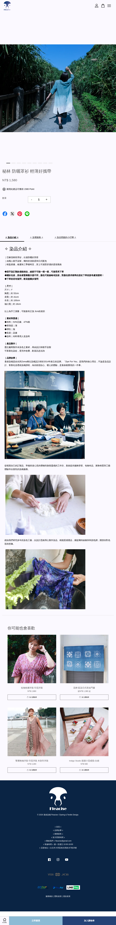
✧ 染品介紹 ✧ (12, 237)
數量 (4, 198)
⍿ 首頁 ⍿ (58, 827)
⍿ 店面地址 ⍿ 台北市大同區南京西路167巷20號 (58, 848)
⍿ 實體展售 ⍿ (58, 834)
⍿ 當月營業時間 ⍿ (58, 837)
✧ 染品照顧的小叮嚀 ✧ (65, 237)
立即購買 (36, 920)
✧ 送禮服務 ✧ (36, 237)
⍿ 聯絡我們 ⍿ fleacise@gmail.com (58, 841)
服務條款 (49, 896)
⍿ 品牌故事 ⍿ (58, 830)
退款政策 (66, 896)
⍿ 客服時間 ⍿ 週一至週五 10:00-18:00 (58, 844)
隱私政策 (58, 896)
